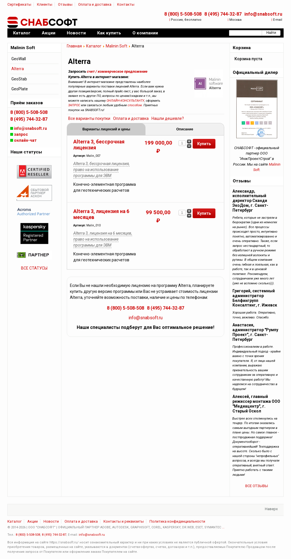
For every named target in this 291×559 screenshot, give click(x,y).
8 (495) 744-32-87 (223, 14)
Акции (32, 521)
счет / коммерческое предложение (117, 71)
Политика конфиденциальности (177, 521)
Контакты (125, 4)
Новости (51, 521)
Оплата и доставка (94, 4)
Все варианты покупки (89, 118)
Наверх (271, 509)
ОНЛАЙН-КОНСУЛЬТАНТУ (125, 101)
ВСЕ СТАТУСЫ (34, 268)
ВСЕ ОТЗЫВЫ (256, 486)
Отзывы (65, 4)
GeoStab (19, 79)
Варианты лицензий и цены (106, 129)
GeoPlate (19, 89)
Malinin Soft (116, 46)
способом (135, 105)
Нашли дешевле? (167, 118)
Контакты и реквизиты (123, 521)
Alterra (17, 68)
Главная (74, 46)
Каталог (93, 46)
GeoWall (18, 59)
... (223, 527)
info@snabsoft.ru (263, 14)
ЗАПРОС (74, 105)
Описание (184, 129)
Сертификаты (19, 4)
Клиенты (44, 4)
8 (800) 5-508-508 (182, 14)
